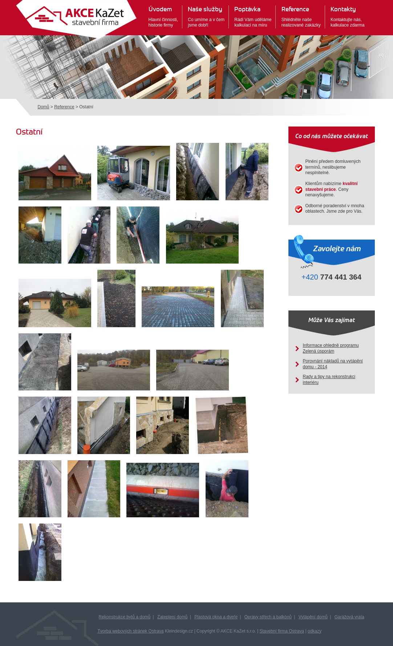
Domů (43, 106)
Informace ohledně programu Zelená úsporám (331, 348)
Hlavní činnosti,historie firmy (163, 16)
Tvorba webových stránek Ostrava (131, 631)
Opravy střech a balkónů (268, 616)
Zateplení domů (172, 616)
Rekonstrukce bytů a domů (125, 616)
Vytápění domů (313, 616)
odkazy (314, 631)
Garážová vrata (349, 616)
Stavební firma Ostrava (281, 631)
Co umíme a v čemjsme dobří (206, 16)
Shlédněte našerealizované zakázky (301, 16)
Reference (64, 106)
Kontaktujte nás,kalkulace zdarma (347, 16)
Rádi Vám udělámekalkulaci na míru (252, 16)
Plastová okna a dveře (216, 616)
